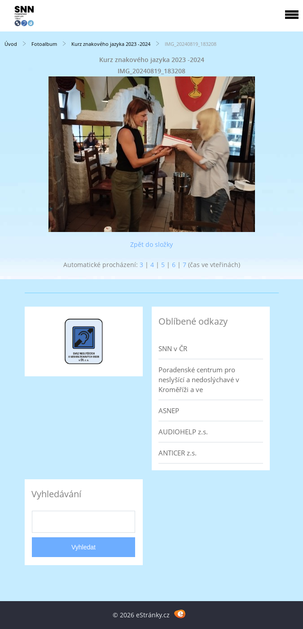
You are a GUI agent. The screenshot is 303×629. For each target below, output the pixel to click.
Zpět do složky (151, 244)
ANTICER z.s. (177, 452)
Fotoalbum (44, 43)
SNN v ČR (172, 348)
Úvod (10, 43)
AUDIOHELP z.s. (183, 431)
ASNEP (168, 410)
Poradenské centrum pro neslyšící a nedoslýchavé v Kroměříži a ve (198, 379)
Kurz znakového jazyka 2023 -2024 (110, 43)
